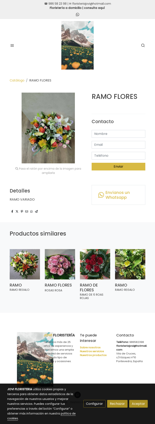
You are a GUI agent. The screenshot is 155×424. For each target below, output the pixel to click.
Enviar (118, 166)
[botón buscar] (143, 45)
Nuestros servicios (92, 351)
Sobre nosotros (90, 347)
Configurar (94, 403)
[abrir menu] (12, 45)
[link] (78, 45)
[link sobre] (23, 359)
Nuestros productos (93, 355)
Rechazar (117, 403)
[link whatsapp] (77, 14)
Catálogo (17, 80)
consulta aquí (94, 8)
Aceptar (138, 403)
